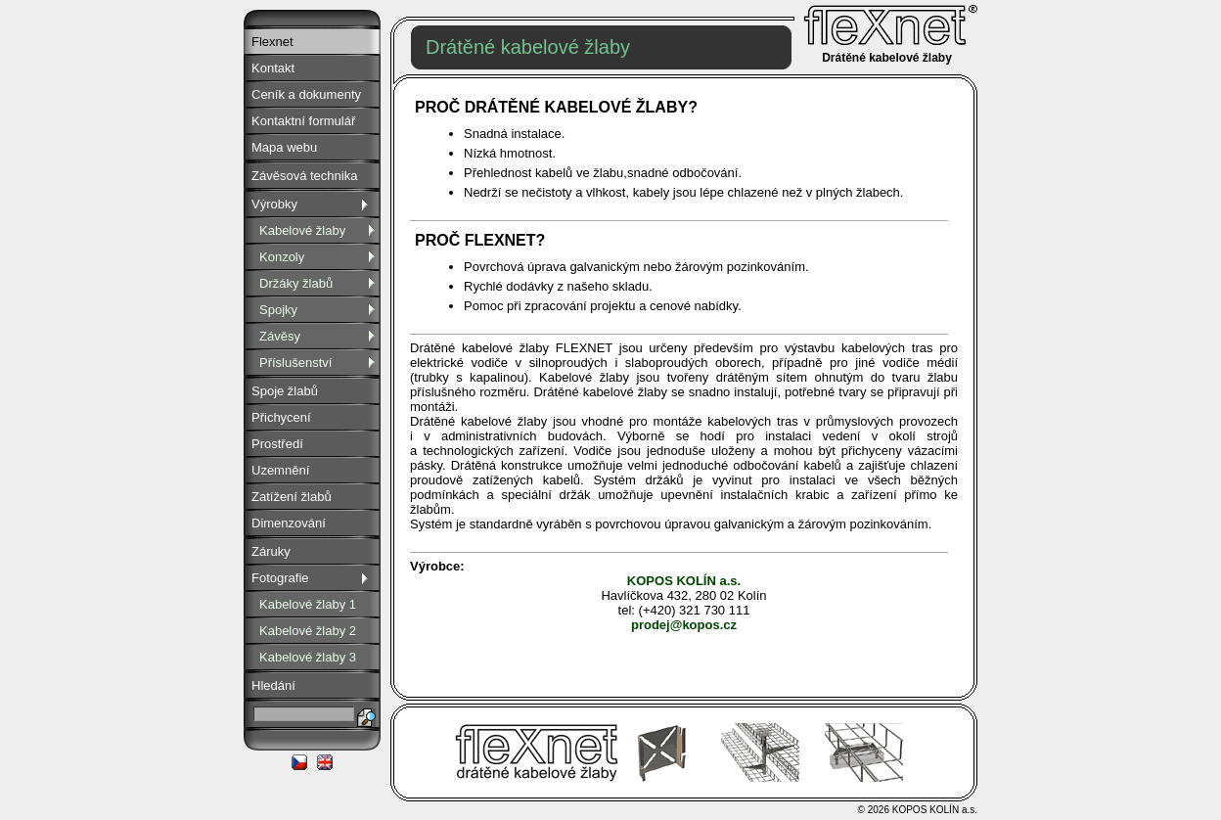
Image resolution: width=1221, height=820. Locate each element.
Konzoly (320, 257)
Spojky (320, 309)
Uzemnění (280, 470)
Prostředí (277, 443)
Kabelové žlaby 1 (307, 604)
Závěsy (320, 336)
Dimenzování (288, 523)
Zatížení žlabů (291, 496)
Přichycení (281, 417)
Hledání (273, 685)
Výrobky (312, 204)
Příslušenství (320, 362)
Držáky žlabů (320, 283)
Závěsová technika (304, 175)
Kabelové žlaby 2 (307, 630)
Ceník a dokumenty (306, 94)
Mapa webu (284, 147)
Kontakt (272, 68)
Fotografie (312, 577)
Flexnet (272, 41)
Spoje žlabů (284, 391)
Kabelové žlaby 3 (307, 657)
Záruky (271, 551)
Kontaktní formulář (303, 121)
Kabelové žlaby (320, 230)
